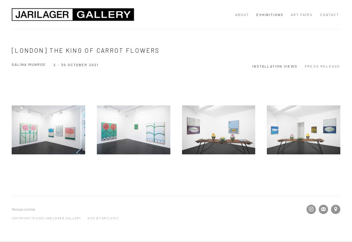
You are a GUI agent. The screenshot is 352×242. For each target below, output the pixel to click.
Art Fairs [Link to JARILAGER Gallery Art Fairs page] (302, 14)
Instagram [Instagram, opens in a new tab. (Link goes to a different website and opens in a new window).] (311, 209)
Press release (322, 66)
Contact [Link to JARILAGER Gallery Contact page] (329, 14)
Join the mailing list (323, 209)
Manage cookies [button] (23, 209)
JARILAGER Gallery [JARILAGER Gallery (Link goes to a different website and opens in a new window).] (73, 14)
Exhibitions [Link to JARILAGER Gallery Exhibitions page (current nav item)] (269, 14)
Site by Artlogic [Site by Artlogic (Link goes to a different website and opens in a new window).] (103, 218)
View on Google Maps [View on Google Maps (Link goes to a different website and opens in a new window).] (335, 209)
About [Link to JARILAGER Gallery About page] (242, 14)
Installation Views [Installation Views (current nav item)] (274, 66)
